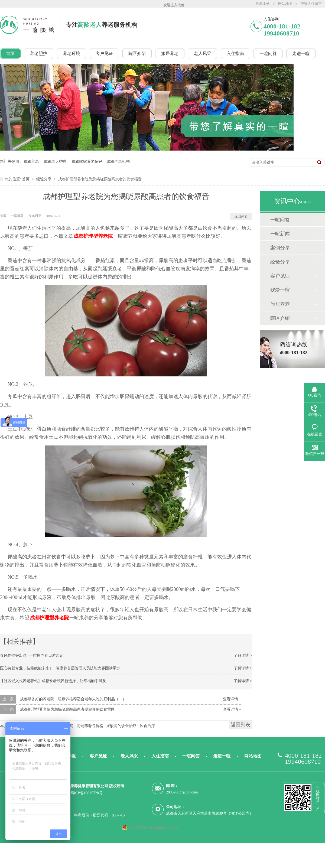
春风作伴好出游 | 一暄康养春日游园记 (31, 655)
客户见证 (280, 276)
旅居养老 (280, 304)
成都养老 (31, 162)
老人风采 (129, 756)
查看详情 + (232, 699)
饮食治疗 (147, 726)
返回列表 (241, 216)
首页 (26, 179)
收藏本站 (263, 4)
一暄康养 (17, 216)
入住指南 (160, 756)
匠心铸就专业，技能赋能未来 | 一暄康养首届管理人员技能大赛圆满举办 (60, 668)
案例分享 (280, 247)
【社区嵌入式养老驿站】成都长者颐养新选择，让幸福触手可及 (53, 681)
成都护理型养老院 (93, 236)
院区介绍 (280, 318)
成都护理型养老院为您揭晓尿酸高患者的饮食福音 (100, 179)
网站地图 (285, 4)
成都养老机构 (118, 162)
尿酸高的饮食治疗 (121, 726)
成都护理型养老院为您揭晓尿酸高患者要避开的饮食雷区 (67, 709)
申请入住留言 (311, 4)
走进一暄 (221, 756)
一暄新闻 (280, 233)
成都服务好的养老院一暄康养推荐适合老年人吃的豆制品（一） (73, 699)
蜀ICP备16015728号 (86, 793)
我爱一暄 (280, 290)
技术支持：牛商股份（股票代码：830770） (91, 815)
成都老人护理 (55, 162)
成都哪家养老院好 (87, 162)
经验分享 (44, 179)
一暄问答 (280, 219)
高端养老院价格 (90, 726)
